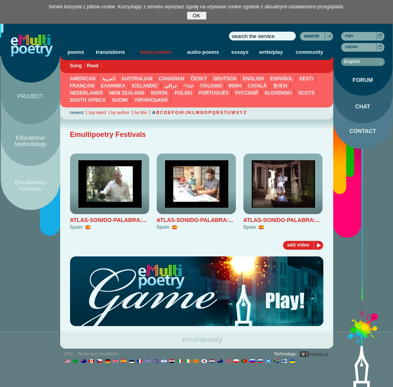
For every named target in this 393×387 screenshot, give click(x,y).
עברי (189, 86)
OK (196, 16)
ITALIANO (211, 86)
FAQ (68, 353)
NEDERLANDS (86, 93)
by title (141, 112)
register (351, 47)
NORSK (159, 93)
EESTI (306, 79)
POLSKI (183, 93)
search (311, 36)
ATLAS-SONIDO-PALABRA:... (108, 220)
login (349, 36)
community (309, 52)
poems (76, 52)
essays (240, 52)
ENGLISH (253, 79)
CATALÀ (257, 86)
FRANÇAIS (82, 86)
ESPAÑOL (281, 79)
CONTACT (362, 131)
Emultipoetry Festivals (30, 185)
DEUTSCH (224, 79)
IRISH (235, 86)
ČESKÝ (199, 79)
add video (298, 245)
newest (77, 112)
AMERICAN (83, 79)
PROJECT (30, 96)
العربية (108, 79)
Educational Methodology (30, 141)
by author (120, 112)
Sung (76, 65)
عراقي (170, 86)
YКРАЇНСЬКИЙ (151, 100)
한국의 (280, 86)
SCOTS (306, 93)
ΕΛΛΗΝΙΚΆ (113, 86)
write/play (271, 52)
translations (110, 52)
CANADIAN (171, 79)
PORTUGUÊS (214, 93)
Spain (76, 227)
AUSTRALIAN (137, 79)
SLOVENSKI (278, 93)
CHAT (362, 106)
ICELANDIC (145, 86)
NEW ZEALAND (126, 93)
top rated (97, 112)
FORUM (363, 80)
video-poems (155, 52)
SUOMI (119, 100)
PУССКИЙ (246, 93)
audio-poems (203, 52)
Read (93, 65)
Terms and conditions (98, 353)
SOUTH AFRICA (88, 100)
